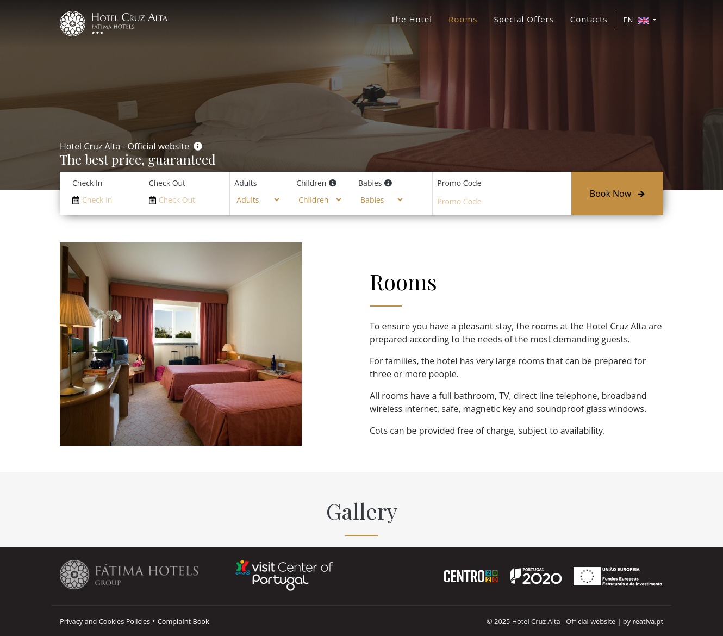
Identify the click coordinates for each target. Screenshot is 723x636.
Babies (370, 183)
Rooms (462, 19)
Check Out (167, 183)
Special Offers (523, 19)
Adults (245, 183)
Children (311, 183)
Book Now (617, 193)
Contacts (589, 19)
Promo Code (459, 183)
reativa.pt (647, 621)
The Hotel (411, 19)
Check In (87, 183)
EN (637, 19)
